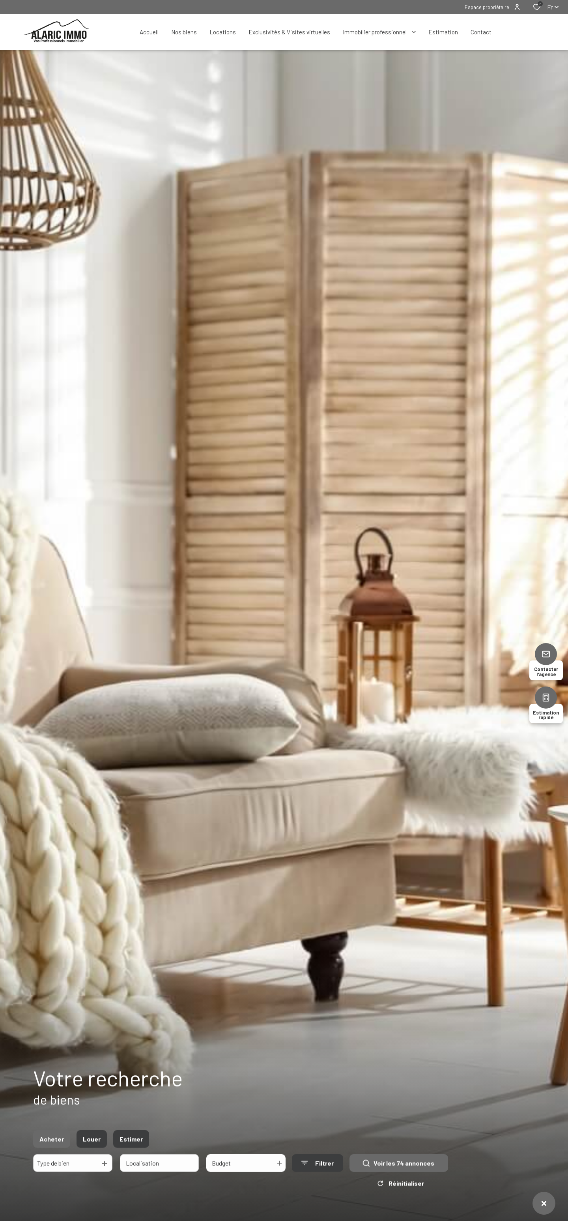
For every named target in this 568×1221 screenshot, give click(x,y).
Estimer (131, 1145)
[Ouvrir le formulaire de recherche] (317, 1169)
